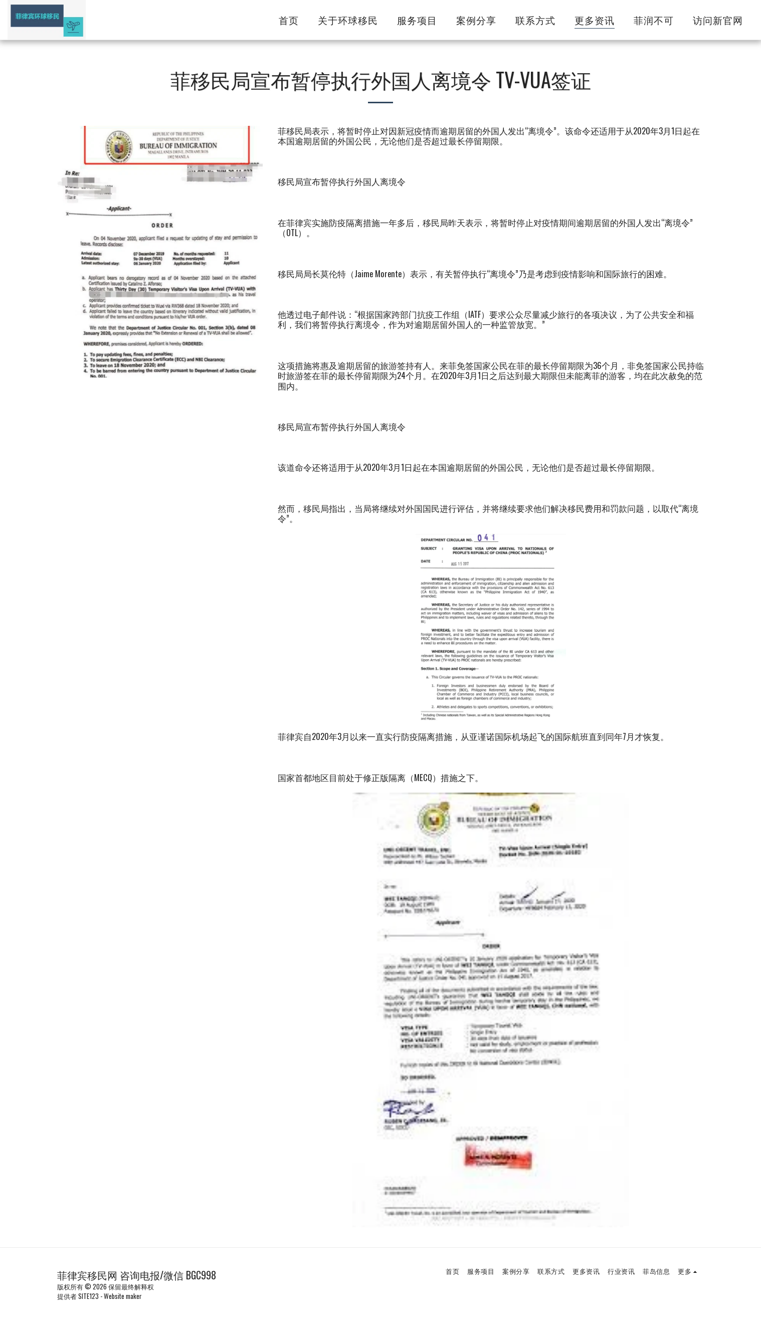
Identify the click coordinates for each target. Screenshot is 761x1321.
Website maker (123, 1296)
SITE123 (88, 1296)
